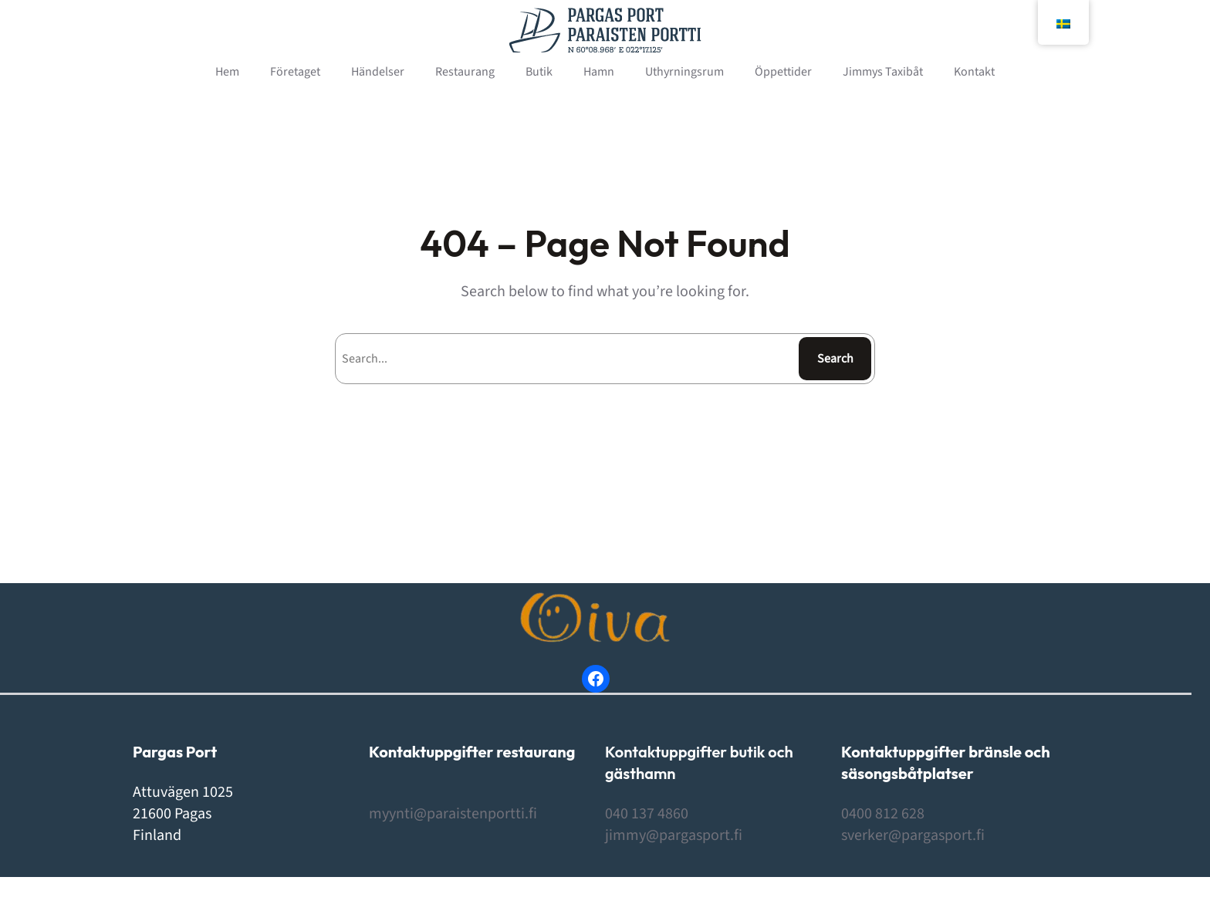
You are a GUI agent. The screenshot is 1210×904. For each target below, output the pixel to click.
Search (835, 358)
